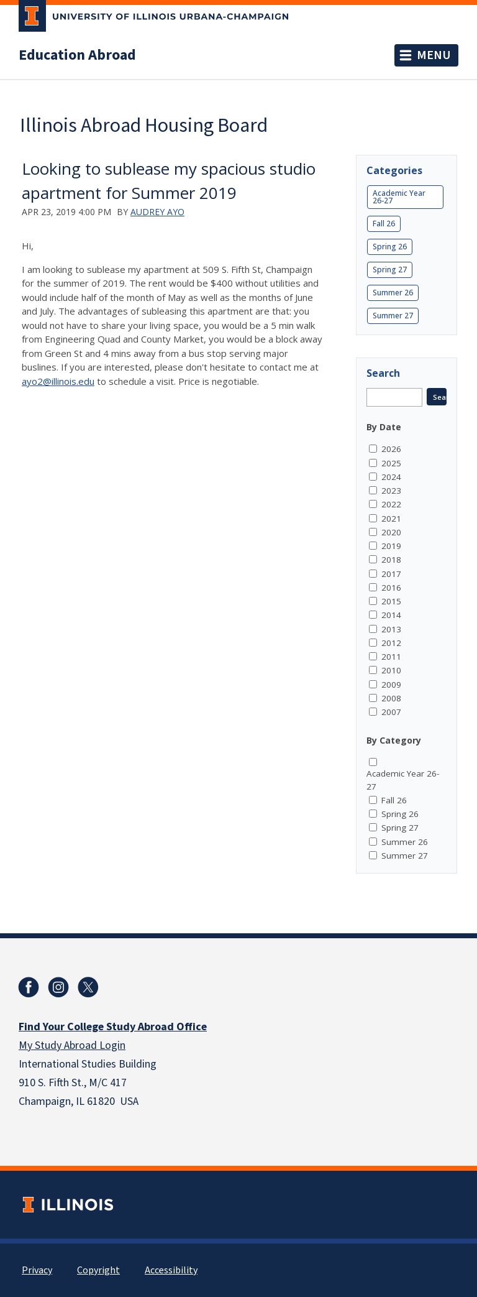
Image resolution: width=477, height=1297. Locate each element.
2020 (391, 532)
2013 (391, 629)
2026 (391, 449)
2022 (391, 504)
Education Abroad (77, 55)
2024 (391, 476)
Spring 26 (390, 246)
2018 (391, 559)
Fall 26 (384, 223)
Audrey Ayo (157, 212)
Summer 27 (393, 315)
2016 (391, 587)
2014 (391, 615)
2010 (391, 670)
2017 (391, 573)
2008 (391, 698)
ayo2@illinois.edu (58, 381)
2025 (391, 463)
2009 (391, 684)
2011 (391, 656)
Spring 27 (390, 269)
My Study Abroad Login (72, 1045)
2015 (391, 601)
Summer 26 (393, 292)
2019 (391, 546)
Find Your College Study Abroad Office (113, 1027)
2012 (391, 642)
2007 (391, 712)
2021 (391, 518)
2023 (391, 490)
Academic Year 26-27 (399, 197)
